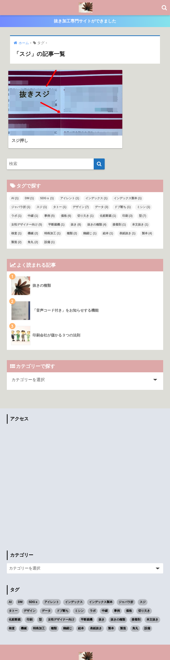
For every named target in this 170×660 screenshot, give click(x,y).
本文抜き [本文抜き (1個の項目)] (140, 200)
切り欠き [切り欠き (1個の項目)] (85, 191)
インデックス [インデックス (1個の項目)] (96, 174)
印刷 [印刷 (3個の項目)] (127, 191)
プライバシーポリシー (84, 649)
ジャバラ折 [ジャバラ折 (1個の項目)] (20, 183)
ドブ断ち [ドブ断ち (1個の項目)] (122, 183)
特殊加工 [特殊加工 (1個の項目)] (52, 209)
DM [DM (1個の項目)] (29, 174)
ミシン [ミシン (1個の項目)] (143, 183)
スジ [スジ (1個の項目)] (41, 183)
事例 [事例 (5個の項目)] (49, 191)
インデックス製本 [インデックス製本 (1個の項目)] (128, 174)
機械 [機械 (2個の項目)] (33, 209)
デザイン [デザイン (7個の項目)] (81, 183)
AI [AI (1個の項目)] (15, 174)
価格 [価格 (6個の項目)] (66, 191)
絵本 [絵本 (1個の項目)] (108, 209)
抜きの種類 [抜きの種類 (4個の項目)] (96, 200)
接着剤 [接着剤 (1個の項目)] (119, 200)
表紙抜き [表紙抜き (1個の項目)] (127, 209)
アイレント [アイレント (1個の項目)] (69, 174)
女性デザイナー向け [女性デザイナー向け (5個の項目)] (26, 200)
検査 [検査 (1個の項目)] (16, 209)
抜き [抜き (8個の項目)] (76, 200)
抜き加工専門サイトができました (85, 21)
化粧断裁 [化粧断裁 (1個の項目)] (108, 191)
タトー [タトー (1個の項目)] (59, 183)
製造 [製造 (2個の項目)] (16, 218)
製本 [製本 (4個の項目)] (147, 209)
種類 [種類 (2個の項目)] (72, 209)
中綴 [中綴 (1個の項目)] (33, 191)
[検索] (99, 140)
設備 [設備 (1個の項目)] (49, 218)
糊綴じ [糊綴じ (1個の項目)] (89, 209)
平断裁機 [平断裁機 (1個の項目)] (56, 200)
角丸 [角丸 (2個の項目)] (33, 218)
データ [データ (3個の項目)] (101, 183)
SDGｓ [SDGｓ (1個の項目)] (47, 174)
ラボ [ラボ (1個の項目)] (16, 191)
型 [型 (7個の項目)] (142, 191)
